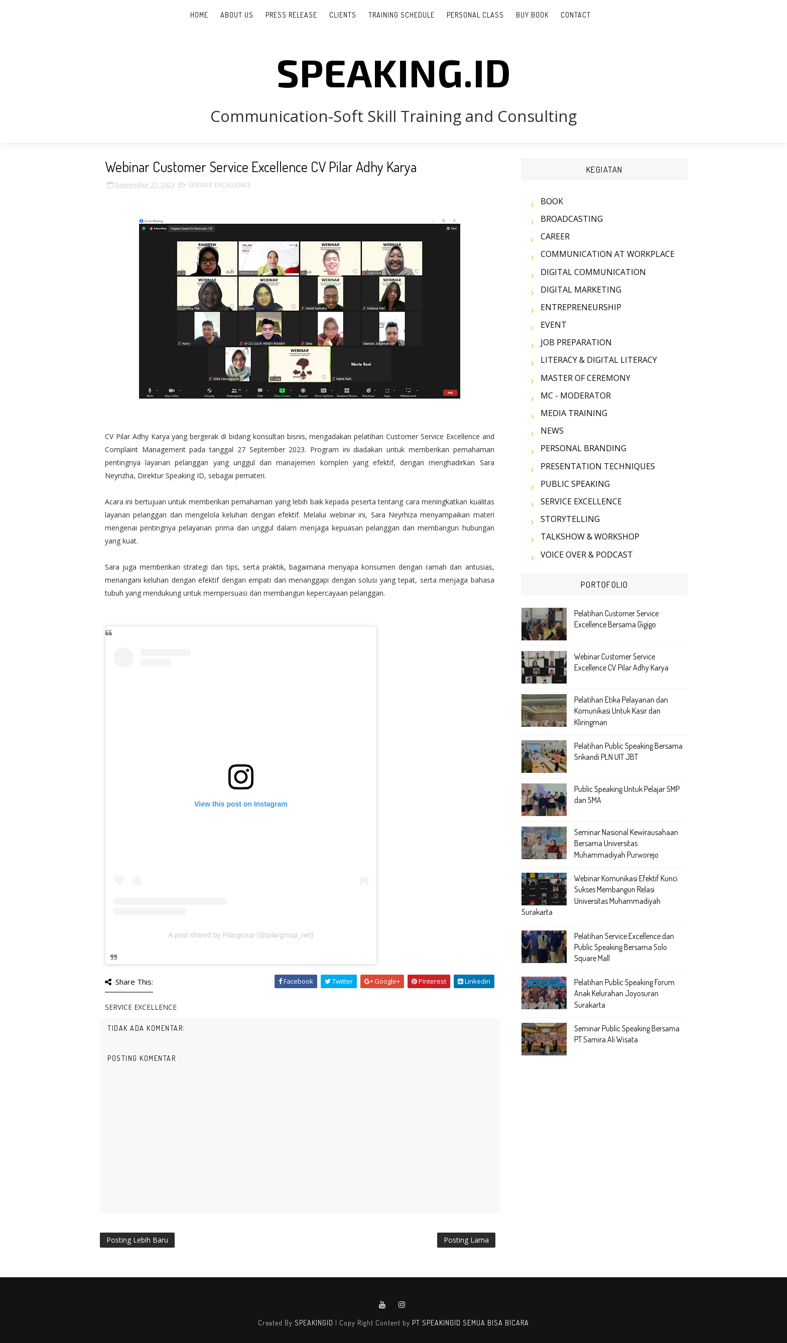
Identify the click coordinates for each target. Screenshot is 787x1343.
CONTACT (576, 15)
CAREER (555, 236)
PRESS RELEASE (291, 15)
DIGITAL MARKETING (581, 289)
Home (199, 15)
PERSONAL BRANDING (583, 448)
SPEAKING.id (394, 72)
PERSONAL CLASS (475, 15)
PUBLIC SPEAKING (575, 483)
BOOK (552, 201)
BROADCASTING (572, 218)
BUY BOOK (532, 15)
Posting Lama (466, 1240)
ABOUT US (236, 15)
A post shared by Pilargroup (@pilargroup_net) (241, 935)
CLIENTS (342, 15)
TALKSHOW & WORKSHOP (590, 536)
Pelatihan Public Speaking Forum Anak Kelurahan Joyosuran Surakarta (624, 993)
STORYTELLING (570, 518)
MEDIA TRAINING (574, 413)
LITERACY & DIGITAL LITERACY (599, 359)
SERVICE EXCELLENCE (219, 184)
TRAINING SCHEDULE (401, 15)
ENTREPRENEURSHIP (581, 307)
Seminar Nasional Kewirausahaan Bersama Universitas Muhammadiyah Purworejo (626, 843)
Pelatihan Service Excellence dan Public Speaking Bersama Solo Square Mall (624, 947)
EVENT (554, 324)
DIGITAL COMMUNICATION (593, 272)
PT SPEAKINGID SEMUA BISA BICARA (470, 1322)
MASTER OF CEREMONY (585, 377)
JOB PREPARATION (576, 342)
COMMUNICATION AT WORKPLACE (608, 253)
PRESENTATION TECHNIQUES (598, 466)
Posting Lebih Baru (137, 1240)
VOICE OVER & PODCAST (587, 554)
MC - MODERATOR (576, 395)
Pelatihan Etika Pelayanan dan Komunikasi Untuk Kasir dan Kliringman (621, 711)
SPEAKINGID (314, 1322)
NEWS (552, 430)
